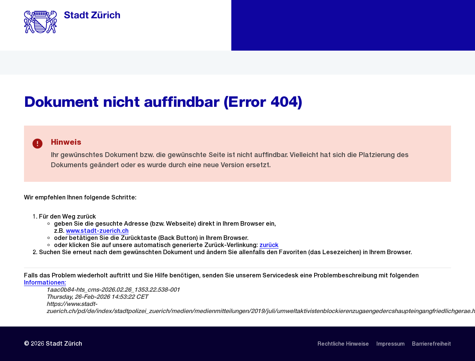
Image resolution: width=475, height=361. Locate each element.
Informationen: (45, 282)
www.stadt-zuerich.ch (97, 230)
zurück (269, 245)
